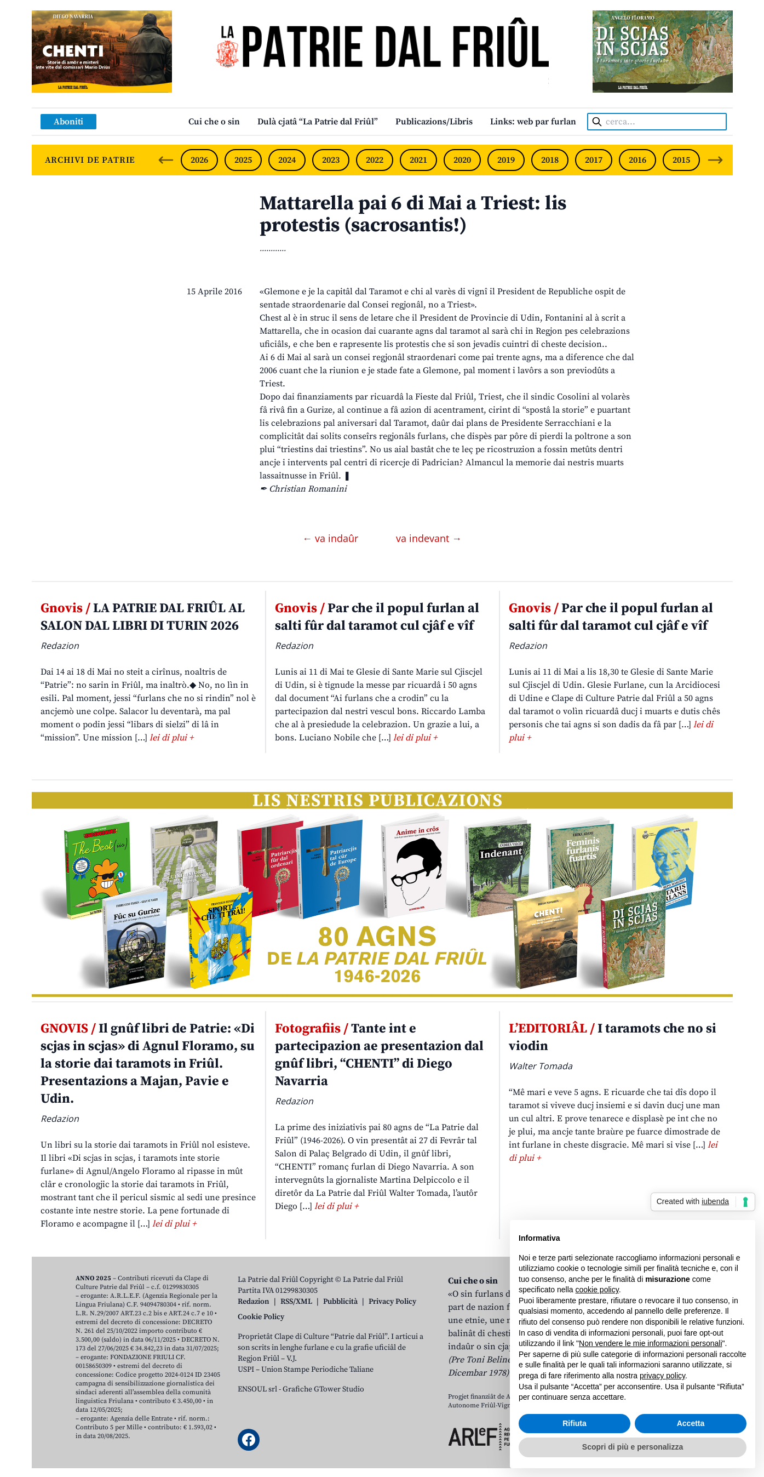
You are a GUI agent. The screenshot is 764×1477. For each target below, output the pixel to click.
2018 (550, 160)
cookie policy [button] (597, 1289)
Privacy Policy (392, 1302)
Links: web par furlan (533, 121)
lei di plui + (171, 737)
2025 (243, 160)
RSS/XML (296, 1302)
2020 (462, 160)
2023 (331, 160)
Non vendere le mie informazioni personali (650, 1343)
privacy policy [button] (662, 1375)
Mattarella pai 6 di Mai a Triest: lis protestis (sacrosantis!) (413, 214)
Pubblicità (340, 1302)
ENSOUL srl (257, 1389)
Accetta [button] (691, 1423)
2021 (418, 160)
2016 (637, 160)
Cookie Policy (261, 1317)
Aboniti (68, 121)
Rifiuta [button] (574, 1423)
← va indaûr (331, 538)
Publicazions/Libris (434, 121)
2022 (374, 160)
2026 (199, 160)
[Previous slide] (166, 160)
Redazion (253, 1302)
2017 (593, 160)
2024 (287, 160)
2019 (506, 160)
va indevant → (429, 538)
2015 (681, 160)
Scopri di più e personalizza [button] (632, 1446)
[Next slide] (715, 160)
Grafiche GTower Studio (323, 1389)
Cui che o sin (214, 121)
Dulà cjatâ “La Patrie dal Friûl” (317, 121)
